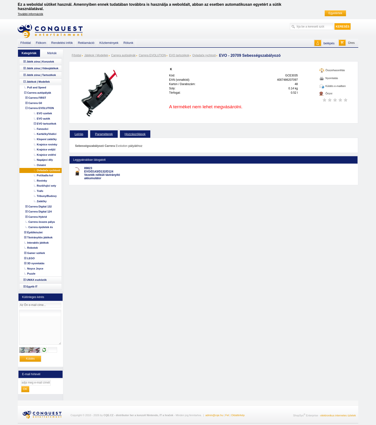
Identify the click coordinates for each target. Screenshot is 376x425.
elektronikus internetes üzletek (338, 415)
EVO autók (43, 118)
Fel (227, 415)
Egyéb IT (31, 286)
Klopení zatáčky (47, 139)
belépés (329, 43)
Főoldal (76, 55)
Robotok (32, 247)
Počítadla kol (45, 175)
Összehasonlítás (335, 70)
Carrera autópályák (123, 55)
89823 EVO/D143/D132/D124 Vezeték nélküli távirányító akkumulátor (102, 173)
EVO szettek (44, 113)
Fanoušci (42, 128)
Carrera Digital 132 (40, 206)
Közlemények (109, 43)
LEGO (31, 258)
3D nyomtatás (35, 263)
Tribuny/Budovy (47, 196)
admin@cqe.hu (214, 415)
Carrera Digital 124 (40, 211)
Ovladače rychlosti (204, 55)
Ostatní (41, 165)
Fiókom (41, 43)
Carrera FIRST (37, 97)
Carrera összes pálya (41, 221)
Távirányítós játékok (40, 237)
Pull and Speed (36, 87)
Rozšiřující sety (46, 185)
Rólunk (128, 43)
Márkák (52, 53)
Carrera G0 (35, 103)
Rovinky (42, 180)
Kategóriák (29, 53)
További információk (30, 14)
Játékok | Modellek (96, 55)
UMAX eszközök (36, 279)
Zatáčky (42, 201)
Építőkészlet (34, 232)
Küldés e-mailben (335, 86)
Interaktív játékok (38, 242)
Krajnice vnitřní (46, 154)
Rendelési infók (62, 43)
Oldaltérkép (238, 415)
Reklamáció (86, 43)
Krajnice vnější (46, 149)
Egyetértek (335, 13)
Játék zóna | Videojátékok (42, 68)
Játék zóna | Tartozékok (41, 75)
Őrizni (328, 93)
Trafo (40, 191)
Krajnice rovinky (47, 144)
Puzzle (31, 273)
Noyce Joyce (35, 268)
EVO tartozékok (179, 55)
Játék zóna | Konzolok (40, 61)
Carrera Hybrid (37, 216)
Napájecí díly (45, 159)
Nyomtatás (331, 78)
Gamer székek (36, 253)
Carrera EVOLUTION (152, 55)
